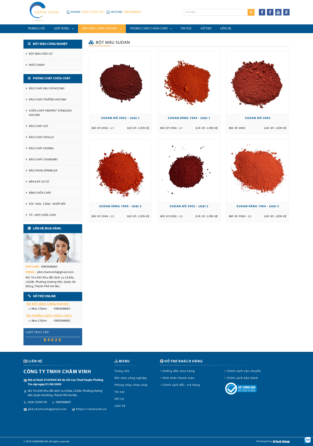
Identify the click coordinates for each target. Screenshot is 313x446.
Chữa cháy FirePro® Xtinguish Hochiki (50, 113)
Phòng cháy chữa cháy (131, 385)
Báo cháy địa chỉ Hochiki (46, 88)
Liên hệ (120, 406)
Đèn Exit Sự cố (39, 181)
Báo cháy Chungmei (43, 159)
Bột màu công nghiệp (131, 378)
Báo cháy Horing (41, 148)
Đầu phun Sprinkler (43, 170)
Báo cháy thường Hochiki (47, 99)
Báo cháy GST (38, 126)
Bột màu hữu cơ (40, 54)
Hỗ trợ (119, 399)
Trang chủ (122, 371)
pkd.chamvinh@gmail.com (55, 272)
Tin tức (120, 392)
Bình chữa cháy (40, 193)
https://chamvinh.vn (91, 409)
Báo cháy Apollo (41, 137)
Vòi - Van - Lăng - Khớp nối (47, 204)
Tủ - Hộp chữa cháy (42, 215)
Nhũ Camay (37, 65)
